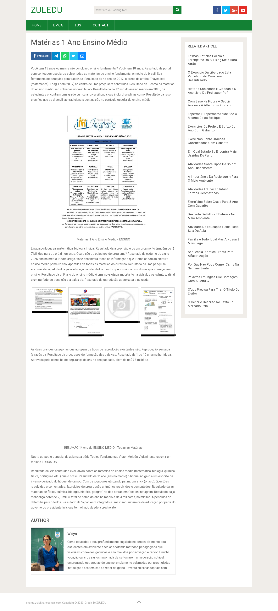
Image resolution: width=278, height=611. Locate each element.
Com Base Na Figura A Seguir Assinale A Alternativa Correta (209, 103)
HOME (37, 25)
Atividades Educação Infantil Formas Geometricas (208, 191)
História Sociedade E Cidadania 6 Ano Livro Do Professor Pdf (212, 91)
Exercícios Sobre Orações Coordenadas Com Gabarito (208, 141)
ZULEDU (47, 10)
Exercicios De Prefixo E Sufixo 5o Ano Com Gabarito (211, 128)
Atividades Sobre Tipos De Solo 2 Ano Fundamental (212, 166)
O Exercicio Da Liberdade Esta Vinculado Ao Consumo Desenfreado (209, 76)
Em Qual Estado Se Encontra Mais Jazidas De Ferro (212, 153)
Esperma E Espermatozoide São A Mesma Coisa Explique (212, 116)
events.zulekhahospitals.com (44, 602)
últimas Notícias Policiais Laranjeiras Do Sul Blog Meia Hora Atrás (212, 60)
